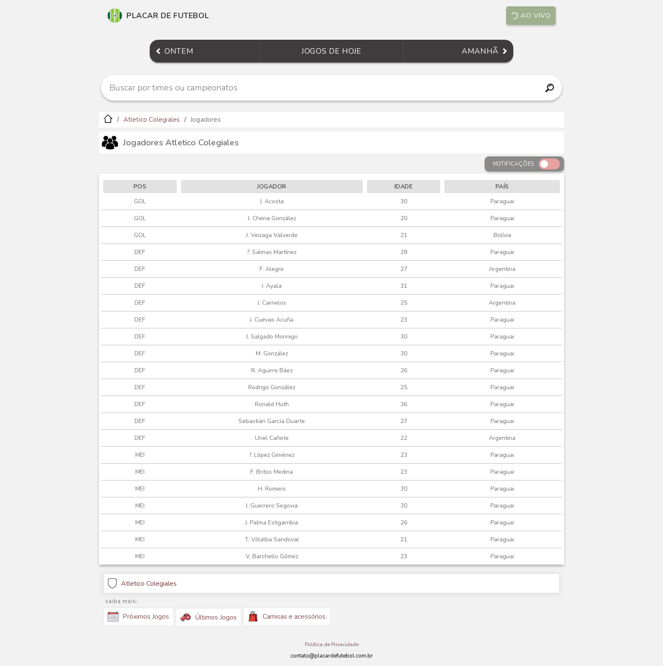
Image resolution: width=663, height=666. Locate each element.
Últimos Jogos (208, 617)
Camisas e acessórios (287, 616)
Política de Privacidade (332, 644)
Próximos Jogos (138, 616)
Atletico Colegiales (151, 119)
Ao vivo (530, 15)
